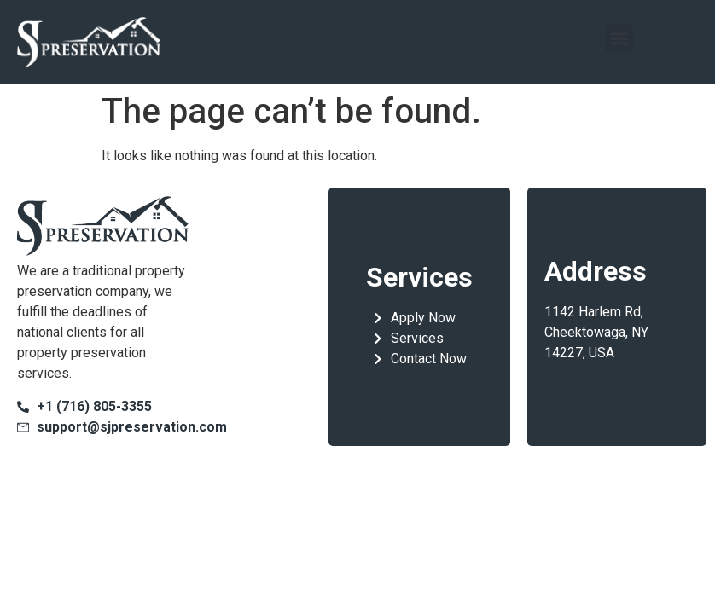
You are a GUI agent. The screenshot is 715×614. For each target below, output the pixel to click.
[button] (619, 38)
